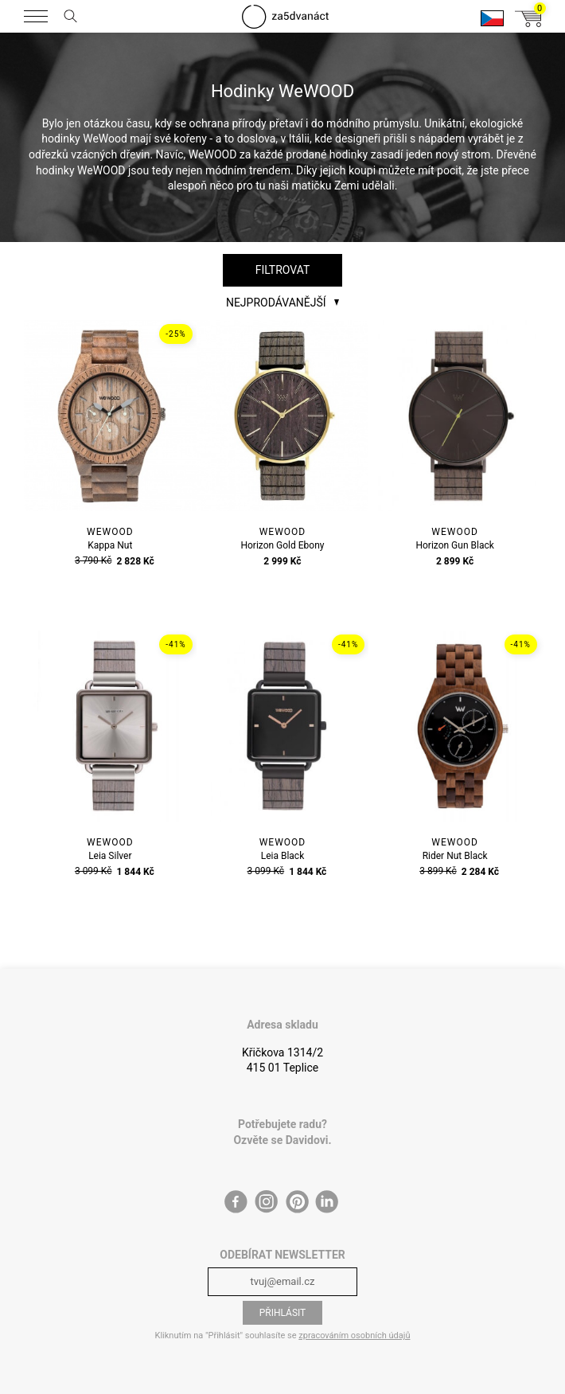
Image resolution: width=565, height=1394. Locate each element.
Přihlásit (282, 1312)
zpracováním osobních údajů (354, 1335)
